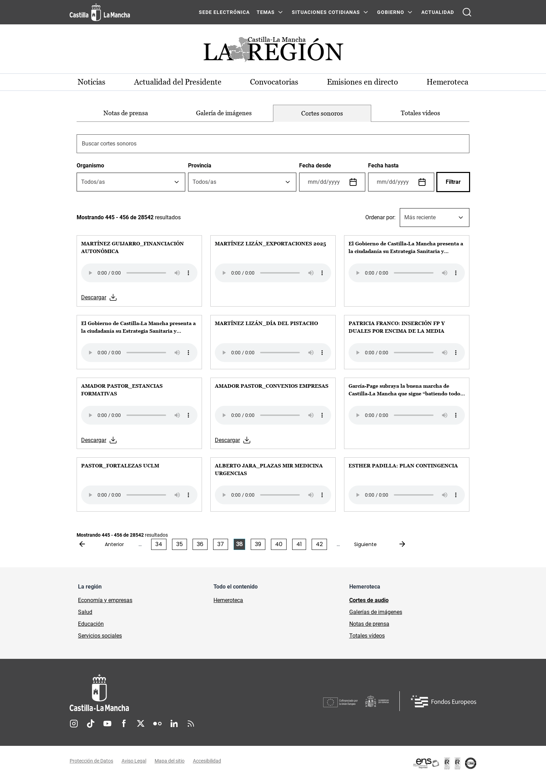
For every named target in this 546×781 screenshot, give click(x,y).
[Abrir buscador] (467, 12)
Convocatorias (274, 82)
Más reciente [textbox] (420, 217)
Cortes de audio (369, 600)
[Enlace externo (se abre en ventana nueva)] (444, 763)
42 (319, 544)
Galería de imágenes (224, 113)
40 (278, 544)
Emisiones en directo (362, 82)
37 (220, 544)
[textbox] (93, 182)
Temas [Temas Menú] (266, 12)
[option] (126, 113)
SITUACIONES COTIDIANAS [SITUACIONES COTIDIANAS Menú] (326, 12)
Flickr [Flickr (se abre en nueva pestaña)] (157, 724)
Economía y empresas (105, 600)
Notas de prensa (125, 113)
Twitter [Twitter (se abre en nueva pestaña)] (140, 724)
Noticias (92, 82)
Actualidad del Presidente (178, 82)
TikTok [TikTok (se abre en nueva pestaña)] (90, 724)
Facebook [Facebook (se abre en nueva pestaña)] (124, 724)
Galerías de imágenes (375, 612)
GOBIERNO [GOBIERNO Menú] (390, 12)
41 (299, 544)
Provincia (199, 165)
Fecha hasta (383, 165)
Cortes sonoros (322, 113)
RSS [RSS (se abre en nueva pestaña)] (190, 724)
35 (179, 544)
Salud (85, 612)
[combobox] (131, 182)
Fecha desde (315, 165)
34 (158, 544)
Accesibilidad (207, 761)
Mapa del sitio (170, 761)
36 (200, 544)
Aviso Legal (134, 761)
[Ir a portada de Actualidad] (273, 51)
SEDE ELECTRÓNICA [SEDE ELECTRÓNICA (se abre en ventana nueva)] (224, 12)
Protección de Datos (91, 761)
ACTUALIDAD (437, 12)
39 (258, 544)
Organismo (90, 165)
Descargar (93, 297)
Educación (91, 624)
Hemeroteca (447, 82)
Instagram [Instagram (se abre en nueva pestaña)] (73, 724)
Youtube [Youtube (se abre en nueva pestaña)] (107, 724)
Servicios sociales (100, 635)
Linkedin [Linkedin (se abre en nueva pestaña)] (174, 724)
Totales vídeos (420, 113)
